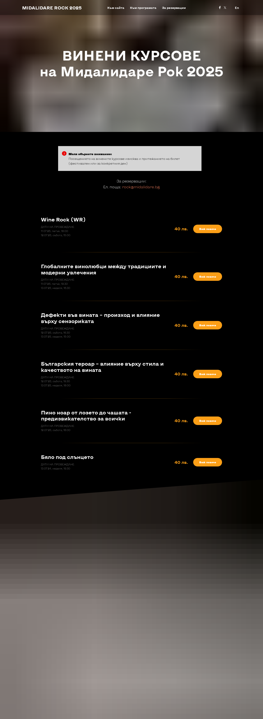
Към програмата (143, 7)
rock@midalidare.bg (141, 187)
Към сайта (115, 7)
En (237, 7)
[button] (207, 229)
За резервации (174, 7)
